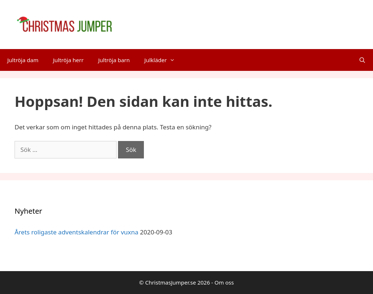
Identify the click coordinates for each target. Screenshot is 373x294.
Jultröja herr (68, 60)
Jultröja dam (22, 60)
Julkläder (163, 60)
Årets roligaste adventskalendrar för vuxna (76, 232)
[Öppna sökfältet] (362, 60)
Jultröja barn (114, 60)
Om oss (224, 282)
